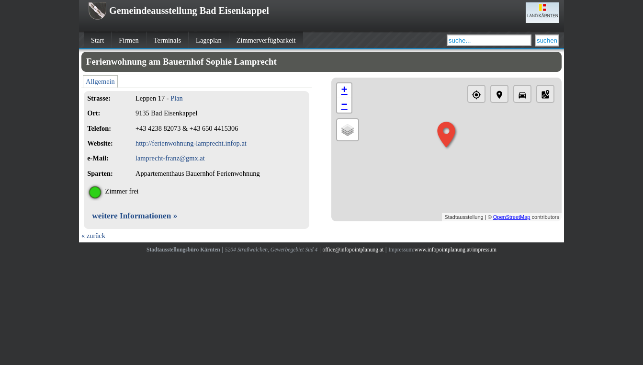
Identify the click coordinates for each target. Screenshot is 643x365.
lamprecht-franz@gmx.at (170, 158)
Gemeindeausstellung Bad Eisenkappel (179, 10)
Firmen (129, 40)
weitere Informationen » (134, 215)
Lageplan (209, 40)
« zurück (93, 236)
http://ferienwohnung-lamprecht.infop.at (191, 143)
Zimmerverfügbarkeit (266, 40)
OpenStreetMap (511, 217)
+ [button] (344, 90)
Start (97, 40)
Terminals (167, 40)
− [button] (344, 105)
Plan (176, 98)
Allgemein (100, 81)
